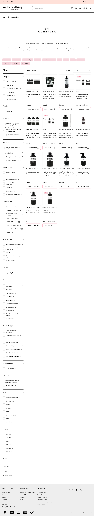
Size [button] (4, 392)
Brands (4, 497)
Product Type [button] (8, 326)
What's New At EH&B (8, 1)
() (87, 8)
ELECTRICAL (16, 60)
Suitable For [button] (7, 239)
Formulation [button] (7, 167)
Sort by (68, 70)
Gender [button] (5, 106)
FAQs (21, 499)
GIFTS (66, 60)
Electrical (4, 502)
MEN (59, 60)
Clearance (6, 63)
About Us (22, 497)
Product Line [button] (8, 363)
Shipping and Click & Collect (27, 492)
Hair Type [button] (6, 376)
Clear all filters (7, 475)
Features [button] (6, 118)
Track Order (40, 494)
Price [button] (5, 459)
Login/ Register (41, 492)
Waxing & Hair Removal (8, 506)
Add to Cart (33, 109)
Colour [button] (5, 268)
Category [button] (6, 76)
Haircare (4, 504)
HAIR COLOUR (28, 60)
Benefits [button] (6, 142)
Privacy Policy (41, 504)
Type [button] (4, 280)
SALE (72, 60)
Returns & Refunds (25, 494)
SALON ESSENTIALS (49, 60)
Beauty (4, 494)
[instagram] (81, 489)
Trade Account (87, 1)
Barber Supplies (6, 492)
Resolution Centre (42, 499)
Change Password (42, 497)
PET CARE (15, 63)
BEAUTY (37, 60)
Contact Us (23, 502)
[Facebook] (76, 489)
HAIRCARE (6, 60)
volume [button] (5, 429)
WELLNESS (81, 60)
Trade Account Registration (45, 502)
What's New (25, 63)
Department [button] (7, 201)
